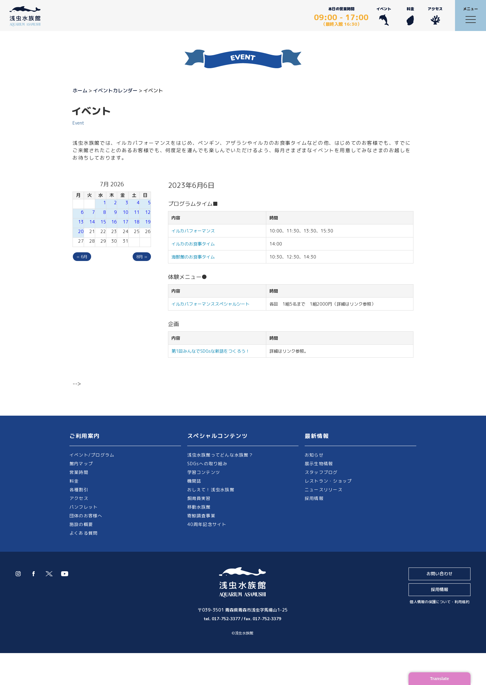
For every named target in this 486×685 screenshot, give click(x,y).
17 (125, 222)
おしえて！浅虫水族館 (210, 490)
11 (136, 212)
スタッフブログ (321, 472)
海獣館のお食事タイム (193, 257)
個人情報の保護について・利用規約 (439, 601)
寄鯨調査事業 (201, 516)
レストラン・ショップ (328, 481)
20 (81, 231)
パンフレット (83, 507)
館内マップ (81, 463)
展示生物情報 (319, 463)
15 (103, 222)
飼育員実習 (199, 498)
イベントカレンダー (115, 90)
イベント (383, 16)
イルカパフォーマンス (195, 231)
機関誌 (194, 481)
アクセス (435, 16)
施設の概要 (81, 524)
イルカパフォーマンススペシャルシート (210, 304)
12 (148, 212)
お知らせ (314, 455)
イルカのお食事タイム (193, 244)
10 (125, 212)
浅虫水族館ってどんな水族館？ (220, 455)
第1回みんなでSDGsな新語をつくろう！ (210, 351)
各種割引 (78, 490)
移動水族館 (199, 507)
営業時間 (78, 472)
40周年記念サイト (207, 524)
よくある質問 (83, 533)
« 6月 (82, 256)
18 (136, 222)
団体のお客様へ (86, 516)
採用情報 (314, 498)
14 (92, 222)
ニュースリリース (323, 490)
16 (114, 222)
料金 (410, 16)
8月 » (141, 256)
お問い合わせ (439, 574)
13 (81, 222)
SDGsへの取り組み (207, 463)
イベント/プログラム (91, 455)
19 (148, 222)
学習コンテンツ (203, 472)
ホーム (80, 90)
